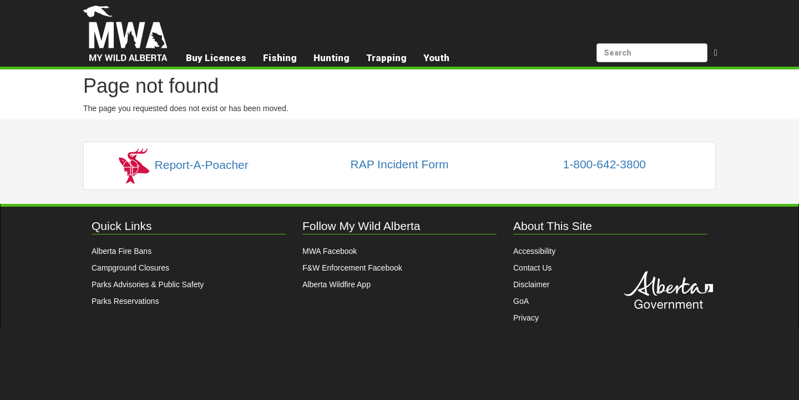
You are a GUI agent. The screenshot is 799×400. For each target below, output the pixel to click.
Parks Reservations (125, 301)
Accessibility (534, 251)
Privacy (526, 317)
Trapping (386, 57)
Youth (436, 57)
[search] (651, 52)
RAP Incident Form (399, 164)
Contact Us (532, 267)
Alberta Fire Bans (121, 251)
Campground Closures (130, 267)
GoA (521, 301)
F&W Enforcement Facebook (352, 267)
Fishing (280, 57)
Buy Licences (216, 57)
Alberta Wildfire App (336, 284)
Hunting (331, 57)
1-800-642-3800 (604, 164)
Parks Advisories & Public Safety (148, 284)
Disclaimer (531, 284)
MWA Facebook (329, 251)
